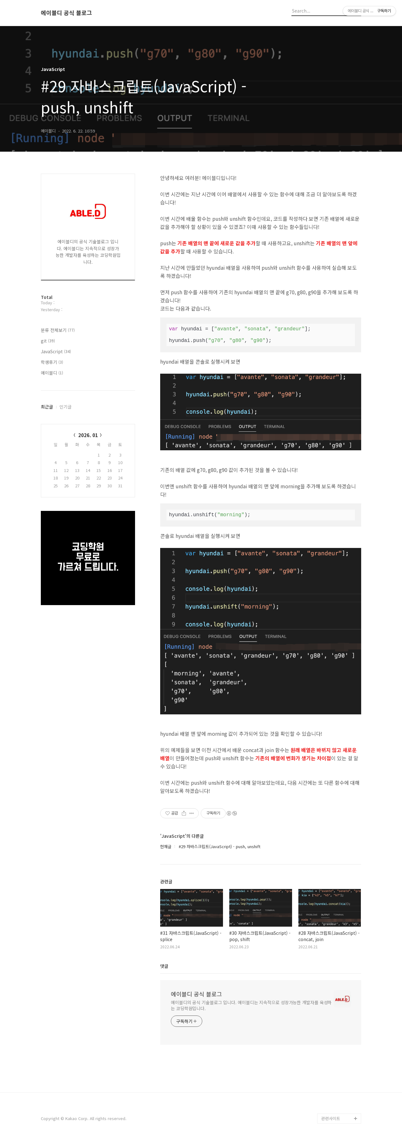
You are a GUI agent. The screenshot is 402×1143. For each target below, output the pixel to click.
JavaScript (56, 351)
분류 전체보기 (58, 330)
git (48, 341)
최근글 (47, 407)
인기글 (65, 407)
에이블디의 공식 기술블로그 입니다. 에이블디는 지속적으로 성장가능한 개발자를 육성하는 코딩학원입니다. (251, 1005)
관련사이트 (330, 1118)
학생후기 (52, 362)
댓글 (164, 966)
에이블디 (52, 373)
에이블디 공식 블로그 (66, 12)
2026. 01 (88, 435)
